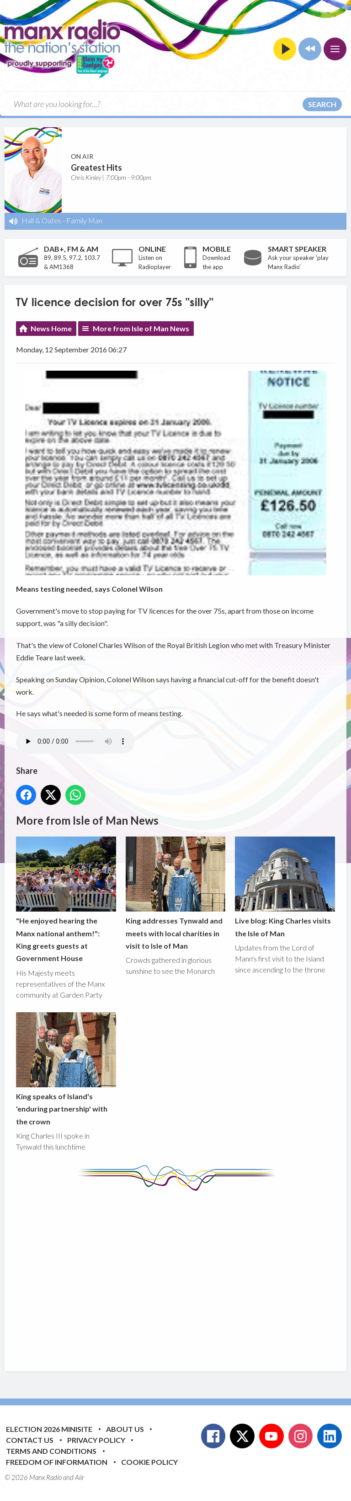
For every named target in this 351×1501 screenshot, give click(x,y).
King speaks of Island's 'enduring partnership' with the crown (66, 1069)
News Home (51, 328)
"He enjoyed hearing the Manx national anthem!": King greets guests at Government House (66, 899)
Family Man (84, 220)
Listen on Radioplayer (154, 262)
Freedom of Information (56, 1462)
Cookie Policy (149, 1462)
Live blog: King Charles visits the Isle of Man (285, 887)
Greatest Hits (96, 167)
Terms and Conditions (51, 1451)
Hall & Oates (41, 220)
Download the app (216, 262)
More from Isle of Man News (141, 328)
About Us (125, 1429)
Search (322, 104)
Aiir (79, 1477)
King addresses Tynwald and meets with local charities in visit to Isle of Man (176, 893)
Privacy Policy (96, 1440)
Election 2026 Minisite (49, 1429)
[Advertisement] (183, 1274)
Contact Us (29, 1440)
